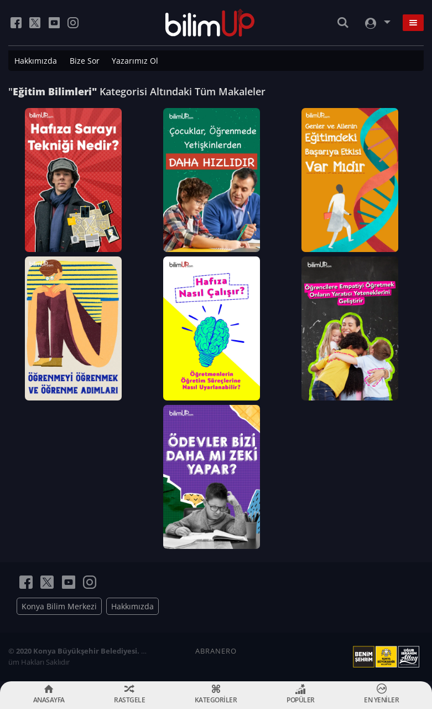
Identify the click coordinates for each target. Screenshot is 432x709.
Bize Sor (85, 60)
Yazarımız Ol (135, 60)
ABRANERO (216, 651)
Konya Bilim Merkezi (59, 606)
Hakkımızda (35, 60)
